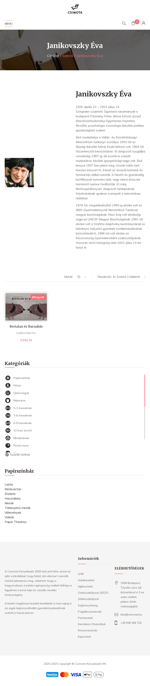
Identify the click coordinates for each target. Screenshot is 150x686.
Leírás (9, 484)
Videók (9, 517)
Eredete (10, 494)
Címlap (53, 55)
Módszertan (13, 489)
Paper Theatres (16, 522)
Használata (13, 498)
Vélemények (13, 512)
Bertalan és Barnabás (26, 326)
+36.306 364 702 (131, 623)
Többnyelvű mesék (17, 508)
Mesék (9, 503)
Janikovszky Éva (26, 332)
